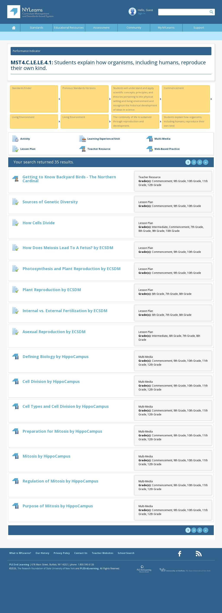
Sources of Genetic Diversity (50, 201)
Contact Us (80, 553)
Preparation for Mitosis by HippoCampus (62, 431)
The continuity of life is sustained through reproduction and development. (132, 121)
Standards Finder (22, 88)
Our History (42, 553)
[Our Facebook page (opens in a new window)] (179, 554)
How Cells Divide (39, 222)
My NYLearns (166, 27)
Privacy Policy (62, 553)
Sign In (141, 13)
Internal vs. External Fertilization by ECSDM (65, 310)
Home (13, 28)
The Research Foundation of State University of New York (46, 568)
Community (134, 27)
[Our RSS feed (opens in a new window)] (198, 554)
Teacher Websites (102, 553)
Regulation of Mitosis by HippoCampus (60, 481)
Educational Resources (69, 27)
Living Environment (23, 117)
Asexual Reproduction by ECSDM (54, 331)
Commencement (174, 88)
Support (198, 27)
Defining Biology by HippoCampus (55, 356)
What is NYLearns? (20, 553)
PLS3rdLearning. (89, 568)
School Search (126, 553)
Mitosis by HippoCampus (46, 456)
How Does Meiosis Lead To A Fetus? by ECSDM (68, 247)
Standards (36, 27)
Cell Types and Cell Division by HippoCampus (66, 406)
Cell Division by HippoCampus (51, 381)
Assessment (101, 27)
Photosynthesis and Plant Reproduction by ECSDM (72, 268)
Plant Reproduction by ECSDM (52, 289)
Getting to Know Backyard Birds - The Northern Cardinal (69, 178)
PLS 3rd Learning (19, 564)
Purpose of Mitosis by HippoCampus (58, 505)
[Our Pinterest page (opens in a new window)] (189, 554)
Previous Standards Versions (79, 88)
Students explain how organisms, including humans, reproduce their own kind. (184, 121)
